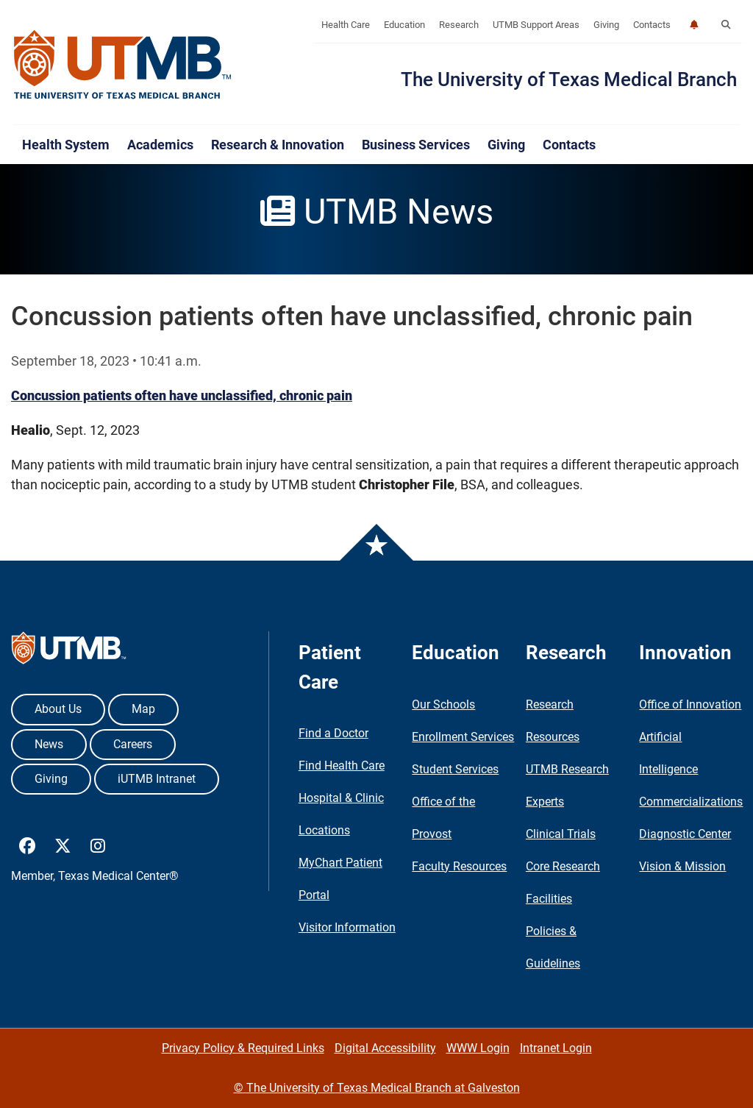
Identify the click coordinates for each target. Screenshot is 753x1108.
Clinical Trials (561, 834)
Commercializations (691, 802)
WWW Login (478, 1048)
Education (404, 24)
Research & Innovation (277, 144)
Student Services (455, 769)
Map (143, 709)
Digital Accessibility (385, 1048)
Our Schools (443, 704)
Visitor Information (347, 927)
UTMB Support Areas (536, 24)
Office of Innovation (690, 704)
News (49, 744)
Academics (160, 144)
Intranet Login (556, 1048)
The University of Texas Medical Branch (569, 79)
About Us (58, 709)
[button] (726, 25)
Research (459, 24)
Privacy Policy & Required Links (243, 1048)
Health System (66, 144)
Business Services (416, 144)
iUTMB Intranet (157, 779)
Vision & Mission (682, 866)
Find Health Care (342, 766)
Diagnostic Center (685, 834)
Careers (132, 744)
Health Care (345, 24)
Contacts (652, 24)
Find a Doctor (333, 733)
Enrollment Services (463, 737)
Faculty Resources (459, 866)
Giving (606, 24)
